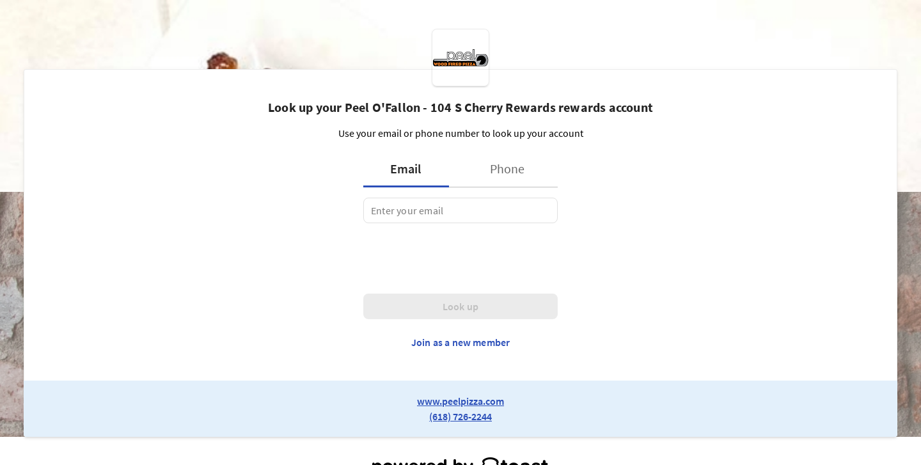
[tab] (410, 169)
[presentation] (460, 258)
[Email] (460, 210)
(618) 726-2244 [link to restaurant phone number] (460, 416)
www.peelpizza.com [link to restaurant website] (460, 401)
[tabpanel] (460, 210)
